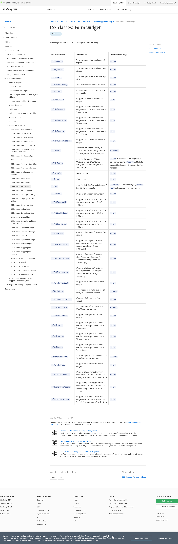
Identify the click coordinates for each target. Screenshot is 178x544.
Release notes (5, 511)
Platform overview (157, 53)
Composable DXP (43, 507)
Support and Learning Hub (119, 497)
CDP (38, 504)
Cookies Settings (165, 538)
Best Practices (106, 9)
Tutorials (92, 9)
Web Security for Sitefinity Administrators (75, 438)
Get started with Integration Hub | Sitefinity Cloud (78, 428)
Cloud (39, 500)
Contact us (160, 514)
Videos (76, 500)
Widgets (60, 22)
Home (52, 22)
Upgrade (77, 514)
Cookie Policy (7, 540)
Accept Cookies (141, 538)
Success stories (79, 507)
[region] (89, 538)
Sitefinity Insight (6, 500)
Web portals (41, 518)
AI (37, 514)
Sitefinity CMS (5, 497)
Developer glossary (116, 511)
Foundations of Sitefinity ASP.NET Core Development (79, 449)
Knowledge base (80, 511)
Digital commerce (43, 511)
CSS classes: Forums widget (134, 474)
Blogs (76, 497)
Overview (40, 497)
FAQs (75, 518)
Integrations (41, 521)
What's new (4, 507)
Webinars (77, 504)
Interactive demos (115, 507)
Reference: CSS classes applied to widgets (98, 22)
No (61, 475)
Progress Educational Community (121, 504)
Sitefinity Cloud (6, 504)
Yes (53, 475)
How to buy (160, 510)
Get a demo (154, 49)
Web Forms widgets (72, 22)
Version (51, 9)
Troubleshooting (124, 9)
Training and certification (118, 500)
